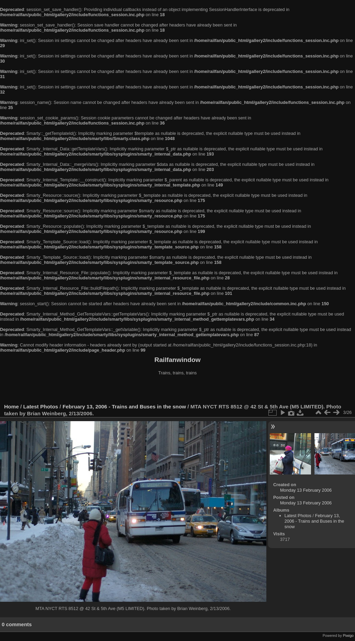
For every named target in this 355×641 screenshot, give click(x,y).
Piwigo (348, 635)
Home (11, 406)
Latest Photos (40, 406)
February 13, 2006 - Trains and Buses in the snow (124, 406)
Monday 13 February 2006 (306, 490)
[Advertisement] (177, 390)
